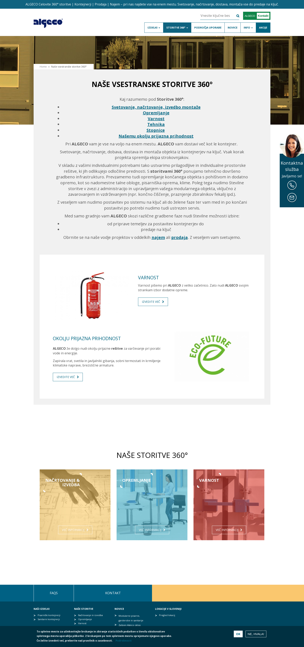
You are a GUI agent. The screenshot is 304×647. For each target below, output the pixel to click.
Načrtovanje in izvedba (90, 615)
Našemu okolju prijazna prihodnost (156, 136)
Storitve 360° (177, 27)
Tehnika (156, 124)
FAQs (54, 593)
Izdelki (154, 27)
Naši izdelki (42, 609)
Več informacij (73, 530)
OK (238, 634)
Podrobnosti (124, 640)
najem (158, 237)
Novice (232, 27)
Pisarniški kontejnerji (49, 615)
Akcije (263, 27)
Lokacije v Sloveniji (168, 609)
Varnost (156, 118)
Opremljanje (156, 112)
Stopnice (156, 130)
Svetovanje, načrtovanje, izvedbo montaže (156, 107)
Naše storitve (83, 609)
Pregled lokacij (167, 615)
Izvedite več (151, 302)
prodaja (179, 237)
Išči (235, 16)
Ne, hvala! (256, 634)
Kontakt (113, 593)
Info (248, 27)
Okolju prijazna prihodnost (87, 338)
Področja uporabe (207, 27)
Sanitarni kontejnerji (49, 619)
